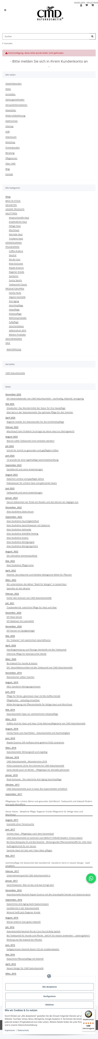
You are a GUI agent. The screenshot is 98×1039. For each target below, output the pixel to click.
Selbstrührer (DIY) (17, 330)
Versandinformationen (16, 104)
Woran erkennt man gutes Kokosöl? (24, 921)
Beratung (9, 152)
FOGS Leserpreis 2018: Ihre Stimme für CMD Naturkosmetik (35, 765)
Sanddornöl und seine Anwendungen (25, 469)
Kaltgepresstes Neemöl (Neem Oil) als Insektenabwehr (33, 949)
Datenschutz (23, 1030)
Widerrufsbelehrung (15, 115)
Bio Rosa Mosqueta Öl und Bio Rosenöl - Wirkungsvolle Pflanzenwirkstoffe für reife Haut (49, 842)
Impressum (10, 1030)
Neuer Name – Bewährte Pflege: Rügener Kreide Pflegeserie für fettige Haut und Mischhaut (44, 813)
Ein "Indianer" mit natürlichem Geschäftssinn (29, 640)
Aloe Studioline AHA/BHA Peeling (22, 533)
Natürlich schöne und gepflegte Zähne (25, 478)
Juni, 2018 (10, 738)
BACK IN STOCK (12, 200)
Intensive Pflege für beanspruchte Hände (26, 653)
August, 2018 (11, 728)
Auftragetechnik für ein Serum (21, 846)
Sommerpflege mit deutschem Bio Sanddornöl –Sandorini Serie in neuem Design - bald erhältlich (47, 864)
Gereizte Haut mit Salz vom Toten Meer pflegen (29, 850)
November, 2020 (13, 626)
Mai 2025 (9, 403)
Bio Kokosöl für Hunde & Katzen (22, 663)
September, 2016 (13, 899)
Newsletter (10, 110)
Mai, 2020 (10, 635)
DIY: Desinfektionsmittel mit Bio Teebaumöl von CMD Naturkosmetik (39, 667)
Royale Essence (16, 267)
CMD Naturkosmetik (15, 373)
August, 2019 (11, 682)
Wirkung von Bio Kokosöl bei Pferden (24, 939)
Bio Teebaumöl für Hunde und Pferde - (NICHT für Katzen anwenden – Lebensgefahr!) (48, 935)
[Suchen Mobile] (45, 36)
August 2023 (11, 474)
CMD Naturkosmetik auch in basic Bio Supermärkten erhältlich (37, 788)
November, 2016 (13, 890)
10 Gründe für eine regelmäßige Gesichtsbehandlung (32, 459)
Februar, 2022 (12, 593)
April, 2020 (10, 645)
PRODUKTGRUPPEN (14, 288)
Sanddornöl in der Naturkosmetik (23, 908)
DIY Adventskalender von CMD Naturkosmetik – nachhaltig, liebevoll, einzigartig (45, 398)
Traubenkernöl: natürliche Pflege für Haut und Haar (32, 607)
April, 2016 (10, 964)
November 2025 (13, 394)
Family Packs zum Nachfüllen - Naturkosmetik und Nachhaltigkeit (38, 732)
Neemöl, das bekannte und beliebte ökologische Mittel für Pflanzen (39, 574)
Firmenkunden (12, 147)
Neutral (12, 255)
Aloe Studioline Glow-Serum (20, 511)
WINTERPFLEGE (14, 349)
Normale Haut (16, 234)
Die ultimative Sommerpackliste (22, 555)
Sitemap (9, 126)
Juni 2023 (9, 488)
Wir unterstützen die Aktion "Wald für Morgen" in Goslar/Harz (37, 584)
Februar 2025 (11, 427)
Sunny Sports (15, 280)
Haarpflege (14, 309)
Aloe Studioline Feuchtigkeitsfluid (23, 521)
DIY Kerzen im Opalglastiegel (21, 630)
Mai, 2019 (10, 709)
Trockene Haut (16, 238)
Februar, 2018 (12, 757)
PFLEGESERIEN (12, 246)
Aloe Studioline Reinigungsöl (20, 542)
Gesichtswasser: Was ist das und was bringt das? (30, 885)
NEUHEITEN (11, 205)
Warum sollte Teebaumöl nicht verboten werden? (30, 440)
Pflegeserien (11, 158)
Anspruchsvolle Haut (19, 217)
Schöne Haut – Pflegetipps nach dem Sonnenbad (30, 833)
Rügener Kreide (16, 271)
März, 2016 (10, 973)
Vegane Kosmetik (17, 297)
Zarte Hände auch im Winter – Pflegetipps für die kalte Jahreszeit (38, 769)
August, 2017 (11, 820)
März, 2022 (10, 580)
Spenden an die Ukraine (18, 588)
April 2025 (10, 417)
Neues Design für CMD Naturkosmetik (25, 968)
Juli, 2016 (9, 927)
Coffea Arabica (16, 251)
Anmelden (10, 94)
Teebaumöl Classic (18, 284)
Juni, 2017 (10, 829)
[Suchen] (92, 36)
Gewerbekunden (13, 83)
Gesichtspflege (16, 305)
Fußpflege (13, 322)
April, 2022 (10, 570)
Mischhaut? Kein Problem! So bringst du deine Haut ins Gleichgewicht (40, 431)
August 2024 (11, 436)
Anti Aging (14, 301)
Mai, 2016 (10, 954)
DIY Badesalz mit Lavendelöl (20, 621)
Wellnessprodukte (17, 317)
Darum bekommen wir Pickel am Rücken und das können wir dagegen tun (42, 502)
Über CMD (10, 163)
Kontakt (9, 174)
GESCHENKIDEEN (13, 338)
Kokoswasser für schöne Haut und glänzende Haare (32, 483)
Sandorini (13, 276)
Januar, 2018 (11, 775)
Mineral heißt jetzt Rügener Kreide (23, 912)
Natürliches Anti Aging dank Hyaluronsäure (28, 904)
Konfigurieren (49, 996)
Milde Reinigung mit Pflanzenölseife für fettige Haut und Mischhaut (39, 704)
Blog (7, 168)
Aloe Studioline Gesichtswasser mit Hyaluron (28, 525)
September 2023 (13, 465)
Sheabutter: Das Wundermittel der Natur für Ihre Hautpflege (36, 408)
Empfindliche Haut (18, 221)
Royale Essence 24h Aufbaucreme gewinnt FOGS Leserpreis (35, 742)
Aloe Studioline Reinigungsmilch (22, 546)
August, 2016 (11, 917)
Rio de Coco (14, 259)
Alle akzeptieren (49, 987)
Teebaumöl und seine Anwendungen (24, 492)
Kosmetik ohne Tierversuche (20, 824)
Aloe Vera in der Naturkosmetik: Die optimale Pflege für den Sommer (40, 412)
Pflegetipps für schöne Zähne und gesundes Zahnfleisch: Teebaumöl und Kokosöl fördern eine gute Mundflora (48, 803)
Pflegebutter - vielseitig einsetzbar (23, 700)
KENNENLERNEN (13, 242)
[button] (81, 5)
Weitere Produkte (17, 334)
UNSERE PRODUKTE (14, 209)
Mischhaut (14, 230)
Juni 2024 (9, 455)
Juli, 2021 (9, 603)
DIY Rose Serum (14, 616)
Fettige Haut (15, 226)
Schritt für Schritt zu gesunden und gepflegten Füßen (32, 450)
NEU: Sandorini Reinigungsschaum (23, 686)
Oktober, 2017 (12, 784)
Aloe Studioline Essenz (17, 537)
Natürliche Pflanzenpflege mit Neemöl (25, 958)
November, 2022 (13, 507)
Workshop (10, 142)
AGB (7, 131)
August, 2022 (11, 551)
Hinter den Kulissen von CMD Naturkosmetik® (29, 597)
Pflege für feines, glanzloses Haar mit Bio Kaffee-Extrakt (33, 696)
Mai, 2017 (10, 855)
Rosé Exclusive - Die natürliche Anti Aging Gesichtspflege (34, 779)
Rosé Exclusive (16, 263)
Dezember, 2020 (13, 612)
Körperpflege (15, 313)
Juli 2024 (9, 446)
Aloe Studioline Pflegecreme (20, 565)
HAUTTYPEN (11, 213)
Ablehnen (49, 1005)
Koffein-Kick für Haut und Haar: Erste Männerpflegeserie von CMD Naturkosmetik (46, 723)
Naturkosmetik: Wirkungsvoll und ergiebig (27, 752)
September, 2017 (13, 794)
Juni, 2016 (10, 945)
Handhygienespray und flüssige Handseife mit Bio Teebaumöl (36, 649)
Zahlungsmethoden (14, 99)
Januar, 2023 (11, 497)
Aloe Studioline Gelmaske (19, 529)
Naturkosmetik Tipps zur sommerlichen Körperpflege (32, 713)
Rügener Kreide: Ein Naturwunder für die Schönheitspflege (35, 421)
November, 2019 (13, 672)
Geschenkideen (16, 326)
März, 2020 (10, 659)
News (8, 88)
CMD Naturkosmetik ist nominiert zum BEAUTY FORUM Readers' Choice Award (44, 837)
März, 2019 (10, 719)
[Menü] (93, 1010)
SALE (7, 343)
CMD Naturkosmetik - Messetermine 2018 (27, 761)
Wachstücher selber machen (20, 677)
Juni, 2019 (10, 691)
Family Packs (15, 292)
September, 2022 (13, 516)
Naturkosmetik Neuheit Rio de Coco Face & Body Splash (33, 931)
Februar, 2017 (12, 871)
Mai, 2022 (10, 561)
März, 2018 (10, 747)
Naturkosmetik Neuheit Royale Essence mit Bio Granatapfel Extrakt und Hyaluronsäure (48, 894)
